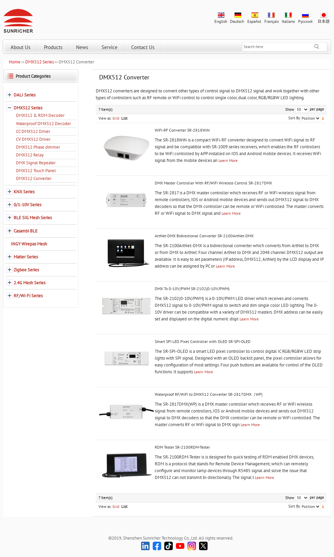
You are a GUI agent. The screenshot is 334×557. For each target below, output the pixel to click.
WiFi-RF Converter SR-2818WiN (182, 130)
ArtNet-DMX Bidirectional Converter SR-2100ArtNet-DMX (204, 235)
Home (14, 62)
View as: (104, 118)
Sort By (294, 118)
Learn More (228, 160)
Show (289, 109)
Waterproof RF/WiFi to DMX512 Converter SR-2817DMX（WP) (208, 394)
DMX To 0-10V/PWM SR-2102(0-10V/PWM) (192, 288)
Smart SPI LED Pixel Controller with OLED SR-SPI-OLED (202, 341)
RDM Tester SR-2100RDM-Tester (182, 447)
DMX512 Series (39, 62)
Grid (115, 118)
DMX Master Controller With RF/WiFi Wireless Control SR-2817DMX (213, 182)
